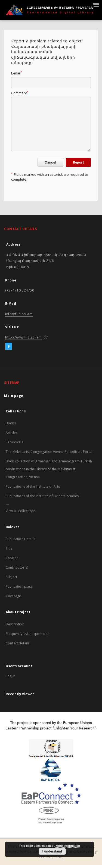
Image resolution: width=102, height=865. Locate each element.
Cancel (50, 162)
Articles (11, 432)
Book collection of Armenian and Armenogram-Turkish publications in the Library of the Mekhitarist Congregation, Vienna (49, 469)
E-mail (16, 73)
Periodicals (14, 442)
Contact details (17, 643)
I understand (52, 851)
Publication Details (20, 539)
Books (11, 423)
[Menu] (96, 4)
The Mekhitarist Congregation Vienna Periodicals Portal (49, 451)
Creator (12, 558)
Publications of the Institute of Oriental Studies (42, 496)
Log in (10, 676)
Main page (13, 395)
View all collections (20, 511)
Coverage (13, 596)
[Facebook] (8, 346)
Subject (11, 577)
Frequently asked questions (27, 633)
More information (67, 845)
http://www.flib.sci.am (23, 337)
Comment (19, 93)
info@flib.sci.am (19, 314)
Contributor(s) (17, 567)
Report (78, 162)
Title (9, 548)
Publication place (19, 586)
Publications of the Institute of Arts (33, 486)
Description (15, 624)
